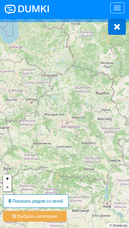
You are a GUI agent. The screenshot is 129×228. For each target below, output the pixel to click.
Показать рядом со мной (36, 201)
